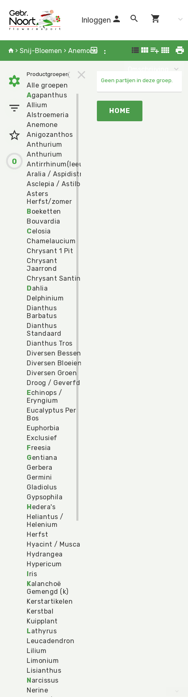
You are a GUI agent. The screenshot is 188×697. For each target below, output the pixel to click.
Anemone (83, 51)
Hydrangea (45, 554)
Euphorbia (43, 428)
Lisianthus (44, 670)
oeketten (44, 211)
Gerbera (40, 467)
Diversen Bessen (54, 353)
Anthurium (44, 144)
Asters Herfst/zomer (49, 197)
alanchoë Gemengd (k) (48, 587)
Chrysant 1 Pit (50, 251)
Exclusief (42, 438)
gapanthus (47, 95)
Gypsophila (44, 497)
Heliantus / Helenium (45, 521)
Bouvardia (43, 221)
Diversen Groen (52, 373)
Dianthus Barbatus (42, 312)
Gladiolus (42, 487)
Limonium (43, 661)
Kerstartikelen (50, 601)
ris (32, 574)
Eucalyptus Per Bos (51, 414)
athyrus (42, 631)
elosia (39, 231)
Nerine (37, 690)
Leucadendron (50, 641)
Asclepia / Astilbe (55, 184)
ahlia (37, 288)
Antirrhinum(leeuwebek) (66, 164)
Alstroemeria (48, 115)
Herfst (37, 534)
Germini (39, 477)
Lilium (36, 651)
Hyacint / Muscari (56, 544)
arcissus (43, 680)
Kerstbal (40, 611)
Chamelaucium (51, 241)
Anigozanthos (50, 134)
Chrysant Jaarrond (42, 264)
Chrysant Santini (55, 278)
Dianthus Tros (50, 343)
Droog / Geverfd (53, 383)
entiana (42, 458)
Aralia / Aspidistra (56, 174)
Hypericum (44, 564)
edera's (41, 507)
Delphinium (45, 298)
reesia (39, 448)
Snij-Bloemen (41, 51)
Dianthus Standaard (44, 329)
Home (119, 111)
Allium (37, 105)
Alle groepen (47, 85)
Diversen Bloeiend (56, 363)
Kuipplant (42, 621)
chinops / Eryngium (44, 396)
